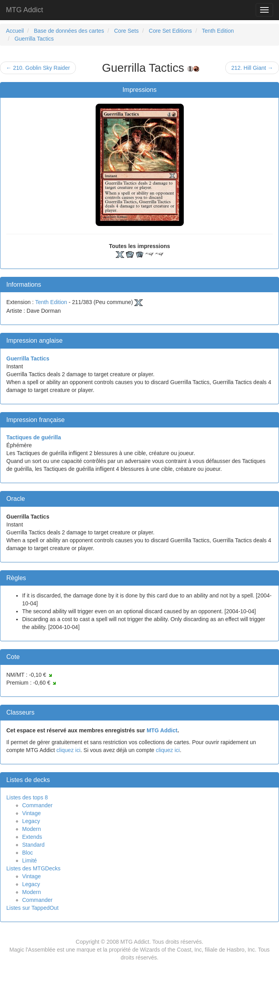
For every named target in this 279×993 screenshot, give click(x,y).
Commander (37, 805)
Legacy (31, 821)
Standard (33, 845)
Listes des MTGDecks (33, 868)
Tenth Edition (51, 302)
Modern (31, 829)
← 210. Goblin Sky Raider (38, 68)
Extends (32, 837)
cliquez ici (69, 750)
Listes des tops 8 (27, 797)
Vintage (31, 813)
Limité (29, 860)
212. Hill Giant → (252, 68)
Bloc (27, 852)
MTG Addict (24, 10)
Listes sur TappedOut (32, 908)
